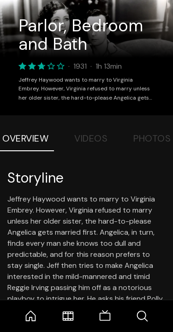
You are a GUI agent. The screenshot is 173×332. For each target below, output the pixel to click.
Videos (90, 138)
